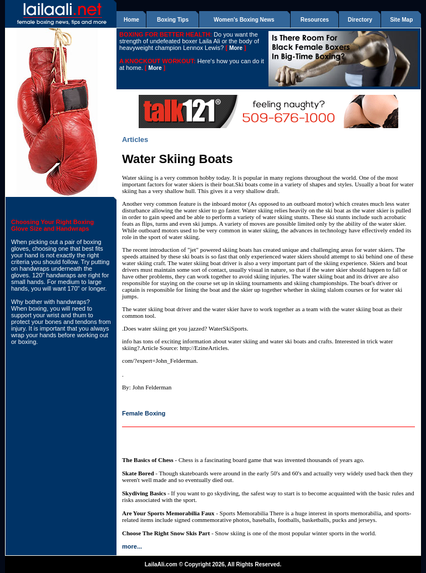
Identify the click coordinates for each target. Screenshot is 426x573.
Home (131, 20)
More (235, 48)
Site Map (401, 20)
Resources (315, 20)
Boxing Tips (173, 20)
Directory (360, 20)
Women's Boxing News (244, 20)
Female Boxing (143, 413)
